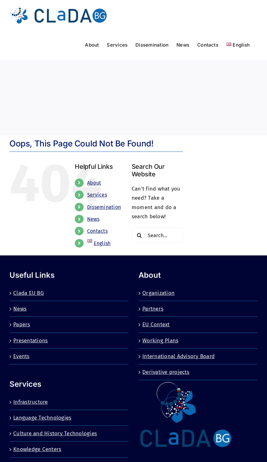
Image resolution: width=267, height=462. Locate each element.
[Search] (139, 235)
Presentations (30, 340)
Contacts (97, 231)
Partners (152, 308)
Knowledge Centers (37, 449)
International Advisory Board (178, 356)
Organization (158, 293)
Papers (21, 324)
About (94, 183)
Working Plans (160, 340)
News (93, 219)
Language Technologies (42, 417)
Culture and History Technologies (55, 433)
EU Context (156, 324)
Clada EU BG (28, 293)
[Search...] (157, 235)
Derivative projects (165, 372)
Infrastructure (30, 402)
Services (97, 195)
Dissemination (104, 207)
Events (21, 356)
